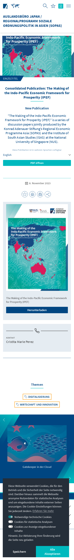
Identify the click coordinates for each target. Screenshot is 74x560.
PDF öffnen (37, 163)
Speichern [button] (19, 551)
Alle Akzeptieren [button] (52, 552)
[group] (37, 447)
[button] (4, 419)
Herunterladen (37, 310)
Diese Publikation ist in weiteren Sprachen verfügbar (37, 150)
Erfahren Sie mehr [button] (43, 511)
